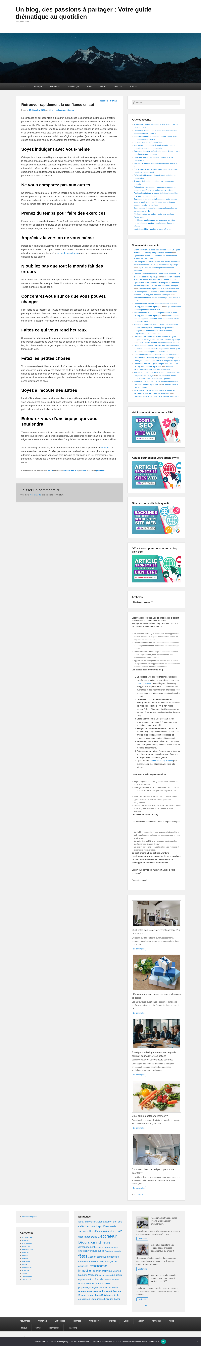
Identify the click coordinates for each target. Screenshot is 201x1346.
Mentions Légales (29, 1217)
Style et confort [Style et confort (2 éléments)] (86, 1295)
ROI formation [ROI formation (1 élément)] (113, 1288)
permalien (100, 470)
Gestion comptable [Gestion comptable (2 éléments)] (98, 1256)
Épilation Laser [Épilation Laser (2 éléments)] (112, 1299)
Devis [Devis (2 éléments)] (94, 1236)
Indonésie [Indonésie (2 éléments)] (113, 1256)
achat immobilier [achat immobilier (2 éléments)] (87, 1221)
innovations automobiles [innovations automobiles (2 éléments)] (91, 1261)
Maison (23, 86)
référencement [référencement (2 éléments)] (86, 1291)
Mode (24, 1264)
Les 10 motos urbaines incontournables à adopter (158, 343)
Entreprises (55, 86)
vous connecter (35, 495)
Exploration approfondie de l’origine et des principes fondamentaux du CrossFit (162, 1248)
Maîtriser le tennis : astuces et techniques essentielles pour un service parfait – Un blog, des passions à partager (156, 327)
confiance (105, 447)
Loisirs (103, 86)
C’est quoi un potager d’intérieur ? (150, 1116)
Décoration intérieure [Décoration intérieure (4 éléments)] (94, 1242)
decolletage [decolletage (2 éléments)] (84, 1236)
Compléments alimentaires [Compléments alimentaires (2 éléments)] (103, 1231)
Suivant (115, 101)
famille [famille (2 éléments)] (101, 1250)
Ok (163, 1341)
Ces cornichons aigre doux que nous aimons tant (158, 289)
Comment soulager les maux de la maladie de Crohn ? (156, 396)
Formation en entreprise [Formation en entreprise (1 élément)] (113, 1251)
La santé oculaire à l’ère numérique (148, 142)
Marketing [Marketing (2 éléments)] (93, 1275)
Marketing (26, 1261)
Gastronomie (27, 1249)
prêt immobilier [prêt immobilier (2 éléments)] (102, 1283)
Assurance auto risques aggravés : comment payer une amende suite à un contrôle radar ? (156, 319)
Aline (51, 110)
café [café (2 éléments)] (80, 1226)
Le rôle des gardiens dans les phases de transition (154, 220)
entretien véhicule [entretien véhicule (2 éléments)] (87, 1250)
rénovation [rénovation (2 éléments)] (99, 1291)
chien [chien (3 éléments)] (86, 1226)
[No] (197, 1341)
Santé (89, 86)
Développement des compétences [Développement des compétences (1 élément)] (106, 1247)
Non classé (26, 1267)
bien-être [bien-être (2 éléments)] (117, 1221)
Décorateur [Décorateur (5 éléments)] (107, 1236)
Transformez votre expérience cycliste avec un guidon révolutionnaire (164, 1221)
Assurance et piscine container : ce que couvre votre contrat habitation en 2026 (165, 1278)
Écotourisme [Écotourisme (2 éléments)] (97, 1299)
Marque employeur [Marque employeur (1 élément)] (105, 1275)
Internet (25, 1252)
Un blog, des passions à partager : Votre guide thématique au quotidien (88, 13)
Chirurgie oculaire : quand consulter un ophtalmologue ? (157, 360)
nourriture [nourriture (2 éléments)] (117, 1275)
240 (144, 1305)
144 (139, 1194)
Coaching (26, 1240)
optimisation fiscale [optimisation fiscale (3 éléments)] (90, 1279)
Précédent (102, 101)
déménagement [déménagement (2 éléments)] (86, 1247)
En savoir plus (138, 949)
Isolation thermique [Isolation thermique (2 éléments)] (102, 1271)
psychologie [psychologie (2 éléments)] (84, 1287)
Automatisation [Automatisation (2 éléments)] (104, 1221)
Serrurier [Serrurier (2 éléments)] (117, 1291)
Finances (118, 86)
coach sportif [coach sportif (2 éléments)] (98, 1226)
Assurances (27, 1237)
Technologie (73, 86)
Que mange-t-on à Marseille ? (155, 352)
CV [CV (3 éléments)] (120, 1230)
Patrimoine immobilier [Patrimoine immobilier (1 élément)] (111, 1280)
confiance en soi (70, 470)
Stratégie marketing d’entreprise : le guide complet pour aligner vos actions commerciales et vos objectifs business (154, 1056)
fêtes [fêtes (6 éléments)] (82, 1256)
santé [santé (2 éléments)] (109, 1291)
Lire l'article (142, 1239)
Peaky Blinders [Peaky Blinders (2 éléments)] (86, 1283)
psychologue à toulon (67, 253)
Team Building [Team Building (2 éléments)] (102, 1295)
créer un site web (144, 683)
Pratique (38, 86)
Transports (26, 1279)
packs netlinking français (162, 761)
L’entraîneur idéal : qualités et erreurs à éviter (152, 229)
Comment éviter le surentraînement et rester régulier (155, 199)
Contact (133, 86)
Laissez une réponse (65, 110)
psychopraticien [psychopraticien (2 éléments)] (99, 1287)
